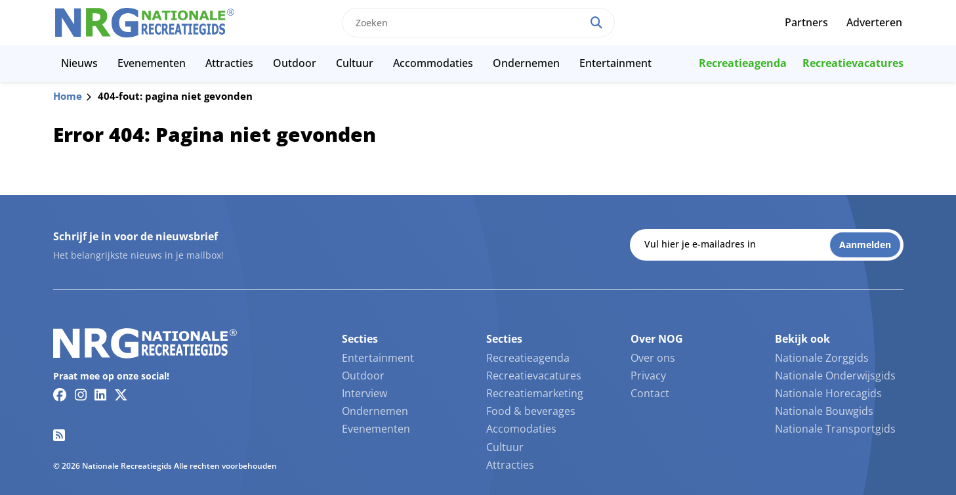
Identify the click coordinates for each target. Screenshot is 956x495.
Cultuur (354, 63)
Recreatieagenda (743, 63)
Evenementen (151, 63)
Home (67, 95)
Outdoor (294, 63)
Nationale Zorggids (822, 358)
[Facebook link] (60, 394)
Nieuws (79, 63)
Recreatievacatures (853, 63)
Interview (364, 393)
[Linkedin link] (100, 394)
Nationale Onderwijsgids (835, 375)
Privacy (648, 375)
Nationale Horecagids (828, 393)
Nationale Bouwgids (824, 411)
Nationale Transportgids (835, 428)
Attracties (229, 63)
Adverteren (874, 22)
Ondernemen (526, 63)
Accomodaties (521, 428)
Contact (650, 393)
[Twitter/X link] (121, 394)
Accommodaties (433, 63)
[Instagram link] (81, 394)
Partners (806, 22)
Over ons (653, 358)
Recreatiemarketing (534, 393)
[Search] (596, 22)
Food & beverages (530, 411)
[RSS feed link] (59, 435)
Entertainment (615, 63)
